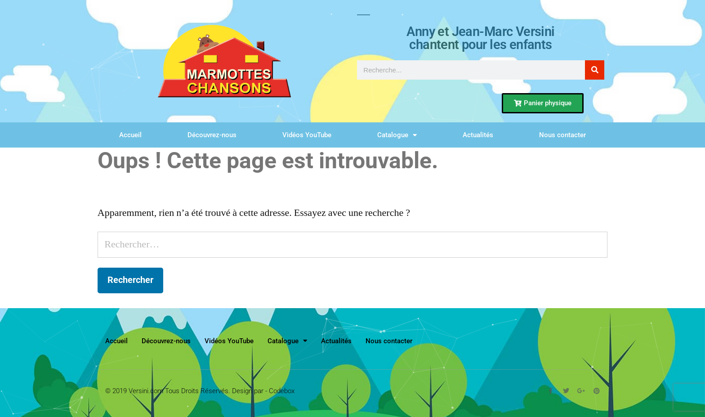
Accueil (130, 135)
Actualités (478, 135)
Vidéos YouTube (306, 135)
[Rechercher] (594, 70)
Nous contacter (562, 135)
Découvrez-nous (211, 135)
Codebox (281, 391)
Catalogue (397, 135)
